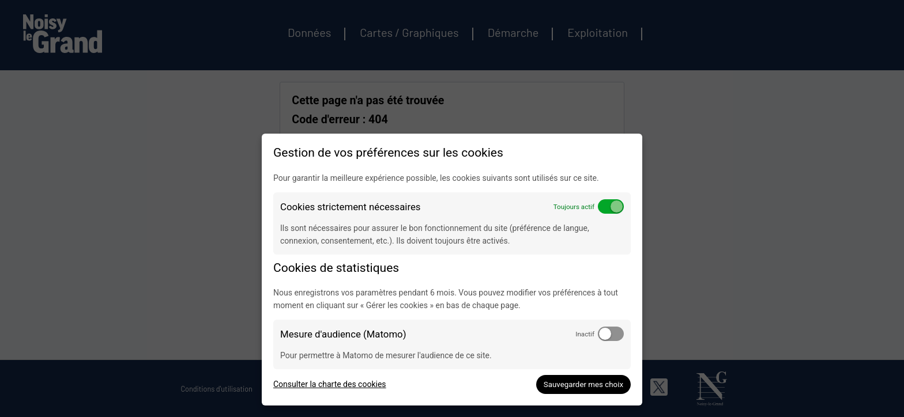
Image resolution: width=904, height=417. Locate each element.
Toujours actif (573, 207)
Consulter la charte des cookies (329, 384)
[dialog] (452, 269)
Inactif (584, 334)
